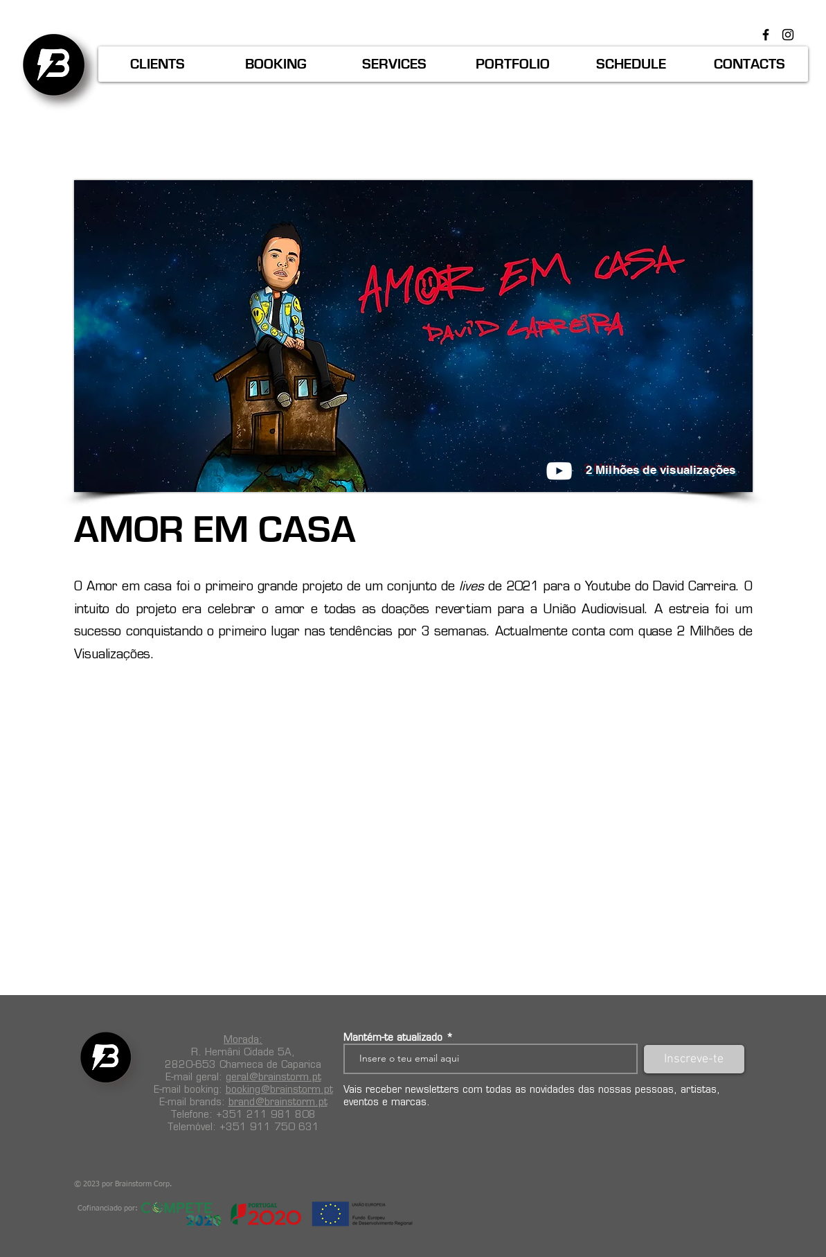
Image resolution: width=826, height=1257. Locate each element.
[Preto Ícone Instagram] (788, 34)
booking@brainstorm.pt (279, 1089)
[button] (157, 64)
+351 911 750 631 (269, 1126)
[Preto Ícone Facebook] (765, 34)
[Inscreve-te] (694, 1059)
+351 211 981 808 (266, 1114)
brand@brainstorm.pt (277, 1102)
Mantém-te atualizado (392, 1037)
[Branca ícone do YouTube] (559, 470)
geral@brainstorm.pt (273, 1077)
